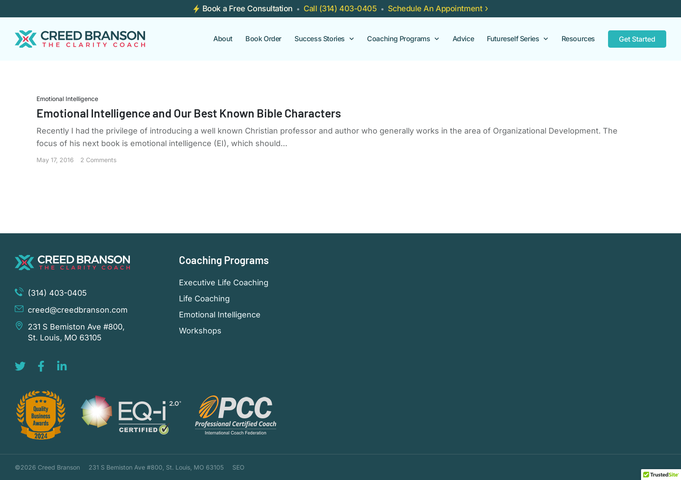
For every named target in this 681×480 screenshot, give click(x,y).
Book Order (263, 39)
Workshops (200, 331)
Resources (578, 39)
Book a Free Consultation (247, 8)
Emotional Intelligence (67, 98)
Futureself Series (517, 39)
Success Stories (324, 39)
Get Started (637, 39)
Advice (463, 39)
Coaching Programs (403, 39)
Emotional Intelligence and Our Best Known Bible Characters (190, 113)
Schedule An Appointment (435, 8)
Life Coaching (204, 298)
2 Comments (98, 159)
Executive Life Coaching (223, 282)
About (222, 39)
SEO (238, 467)
